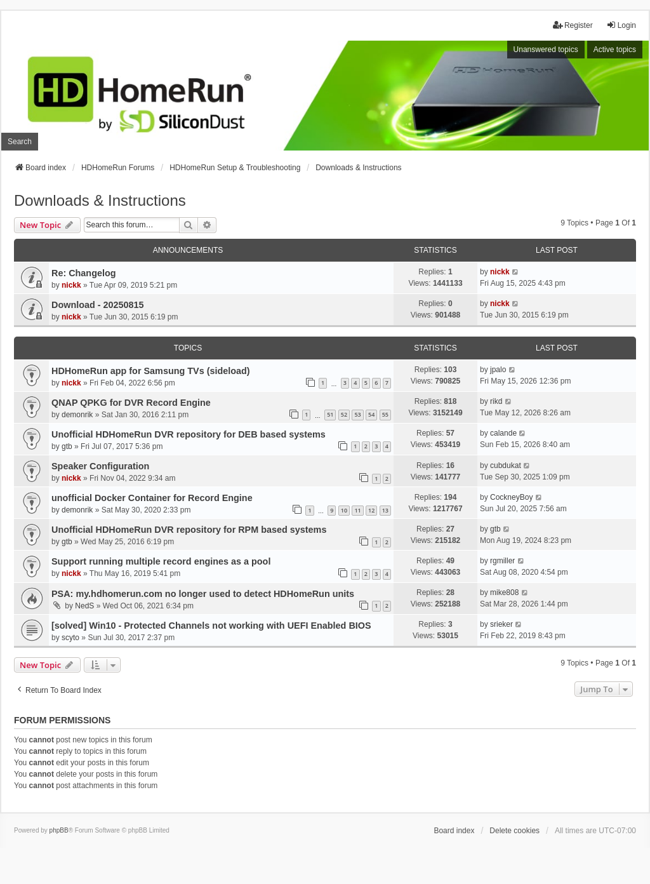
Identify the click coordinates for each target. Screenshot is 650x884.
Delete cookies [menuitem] (514, 830)
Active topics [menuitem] (615, 49)
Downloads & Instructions (100, 200)
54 (371, 414)
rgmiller (502, 560)
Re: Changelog (83, 273)
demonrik (77, 414)
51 (330, 414)
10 (344, 510)
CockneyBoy (511, 497)
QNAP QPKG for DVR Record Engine (131, 403)
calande (503, 433)
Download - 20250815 (97, 305)
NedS (84, 605)
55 (385, 414)
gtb (67, 446)
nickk (71, 285)
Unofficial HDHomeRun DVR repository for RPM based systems (188, 530)
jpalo (498, 369)
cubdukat (505, 465)
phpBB (59, 830)
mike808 (504, 592)
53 (357, 414)
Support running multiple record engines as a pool (160, 561)
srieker (501, 624)
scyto (70, 637)
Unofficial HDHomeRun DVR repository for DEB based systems (188, 434)
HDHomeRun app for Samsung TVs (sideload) (150, 371)
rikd (496, 401)
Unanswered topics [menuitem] (546, 49)
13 (385, 510)
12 (371, 510)
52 (344, 414)
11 (357, 510)
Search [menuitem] (20, 141)
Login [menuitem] (621, 25)
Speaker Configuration (100, 466)
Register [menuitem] (573, 25)
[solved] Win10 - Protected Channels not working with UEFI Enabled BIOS (211, 625)
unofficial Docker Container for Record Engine (152, 498)
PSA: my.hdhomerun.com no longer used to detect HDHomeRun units (202, 594)
